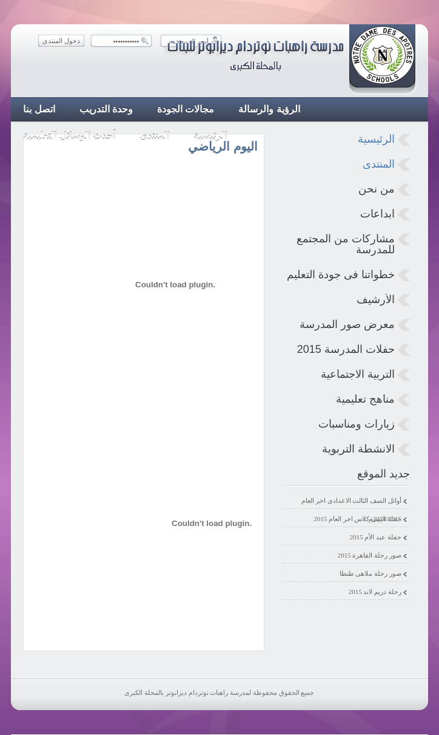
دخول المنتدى (61, 40)
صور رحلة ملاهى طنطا (370, 573)
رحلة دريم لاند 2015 (375, 591)
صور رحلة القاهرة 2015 (369, 555)
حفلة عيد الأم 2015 (375, 537)
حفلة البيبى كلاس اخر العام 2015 (357, 518)
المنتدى (379, 164)
